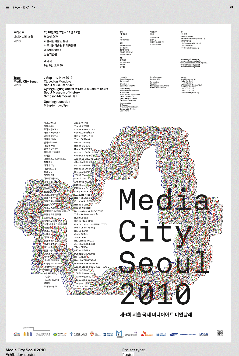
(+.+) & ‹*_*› (24, 7)
